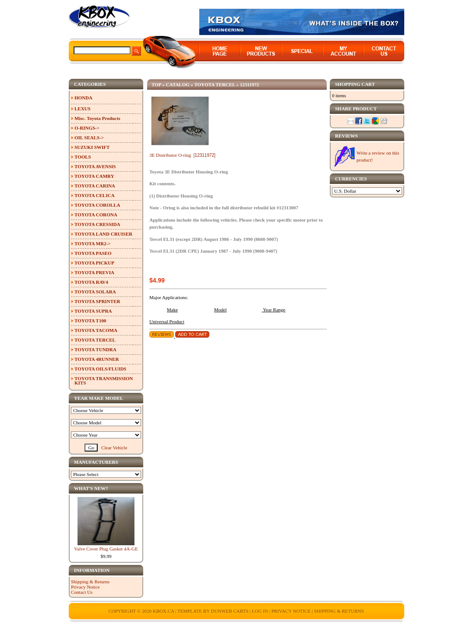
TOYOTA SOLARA (95, 291)
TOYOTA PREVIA (94, 272)
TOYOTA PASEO (93, 253)
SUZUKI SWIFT (91, 147)
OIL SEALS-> (89, 137)
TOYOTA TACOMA (95, 330)
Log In (260, 611)
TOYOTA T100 (90, 320)
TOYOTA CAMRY (94, 176)
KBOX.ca (163, 611)
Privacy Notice (85, 586)
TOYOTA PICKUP (94, 262)
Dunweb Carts (230, 611)
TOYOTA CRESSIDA (97, 224)
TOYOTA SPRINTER (97, 301)
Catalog (178, 84)
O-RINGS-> (86, 128)
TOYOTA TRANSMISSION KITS (103, 380)
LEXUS (82, 108)
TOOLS (82, 156)
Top (156, 84)
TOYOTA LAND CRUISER (103, 233)
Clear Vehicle (114, 447)
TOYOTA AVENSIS (95, 166)
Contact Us (81, 592)
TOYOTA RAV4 (91, 282)
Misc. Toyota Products (97, 118)
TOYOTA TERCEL (214, 84)
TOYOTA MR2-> (92, 243)
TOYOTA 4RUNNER (96, 359)
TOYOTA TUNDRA (95, 349)
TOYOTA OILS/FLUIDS (100, 368)
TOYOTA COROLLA (97, 205)
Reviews (346, 135)
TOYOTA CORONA (95, 214)
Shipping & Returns (90, 581)
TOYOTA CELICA (94, 195)
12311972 (249, 84)
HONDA (83, 97)
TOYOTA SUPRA (93, 311)
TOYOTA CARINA (94, 185)
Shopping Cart (355, 84)
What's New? (91, 488)
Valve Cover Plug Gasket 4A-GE (106, 548)
